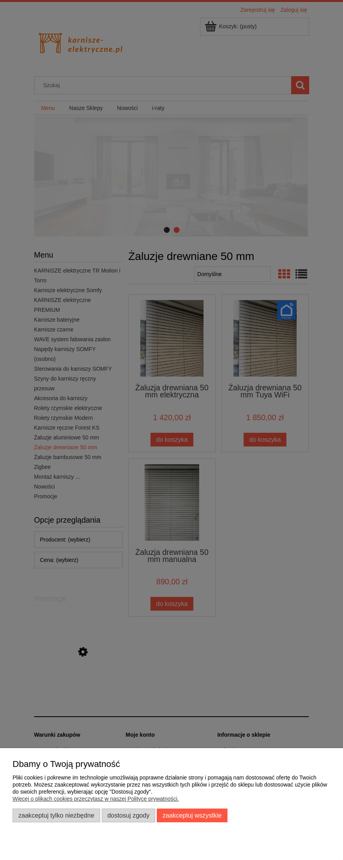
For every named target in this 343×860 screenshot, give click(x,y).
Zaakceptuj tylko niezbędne (56, 815)
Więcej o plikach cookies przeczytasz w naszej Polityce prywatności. (96, 799)
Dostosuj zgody (128, 815)
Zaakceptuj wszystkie (192, 815)
